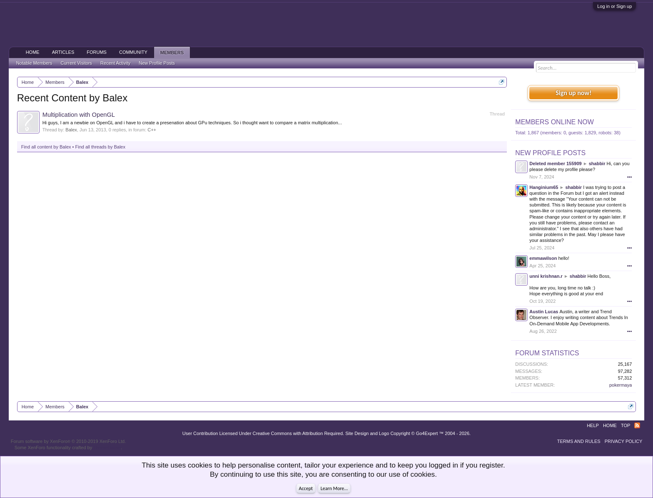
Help (593, 425)
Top (625, 425)
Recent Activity (115, 62)
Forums (97, 52)
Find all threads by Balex (100, 146)
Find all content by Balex (46, 146)
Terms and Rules (579, 441)
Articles (63, 52)
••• (629, 176)
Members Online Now (554, 122)
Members (172, 52)
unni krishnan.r (545, 276)
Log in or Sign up (614, 6)
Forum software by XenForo (68, 441)
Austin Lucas (543, 311)
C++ (151, 129)
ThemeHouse (107, 447)
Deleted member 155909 (555, 163)
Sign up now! (573, 93)
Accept (306, 488)
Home (33, 52)
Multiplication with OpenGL (78, 114)
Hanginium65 (543, 187)
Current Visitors (76, 62)
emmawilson (543, 258)
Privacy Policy (624, 441)
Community (133, 52)
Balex (71, 129)
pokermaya (620, 384)
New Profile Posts (550, 152)
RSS (637, 425)
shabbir (597, 163)
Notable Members (34, 62)
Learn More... (334, 488)
